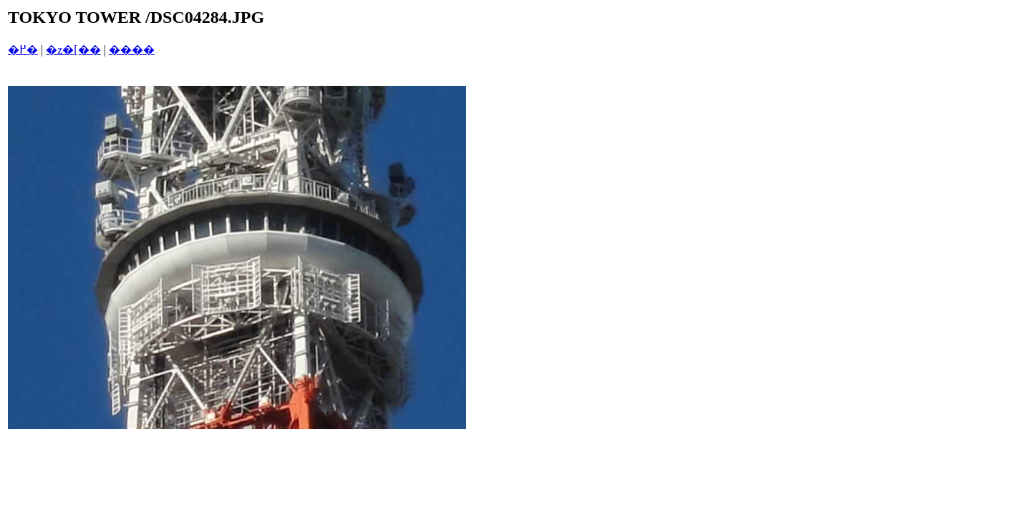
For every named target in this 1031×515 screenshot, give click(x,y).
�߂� (23, 50)
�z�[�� (73, 50)
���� (132, 50)
